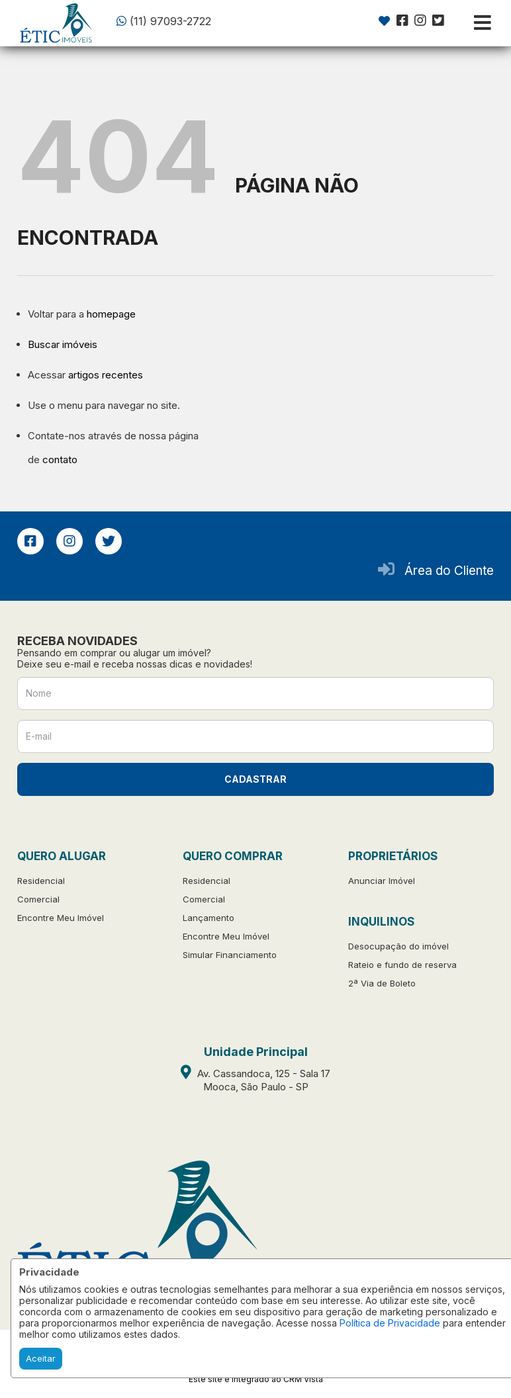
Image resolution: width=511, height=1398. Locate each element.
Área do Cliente (449, 570)
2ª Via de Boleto (382, 983)
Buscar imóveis (62, 344)
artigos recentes (105, 375)
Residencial (41, 880)
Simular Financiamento (230, 954)
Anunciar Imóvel (381, 880)
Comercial (38, 899)
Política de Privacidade (390, 1323)
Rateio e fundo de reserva (402, 964)
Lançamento (208, 917)
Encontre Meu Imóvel (60, 917)
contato (59, 459)
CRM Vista (303, 1379)
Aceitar (41, 1358)
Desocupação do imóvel (398, 946)
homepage (111, 314)
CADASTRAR (255, 779)
